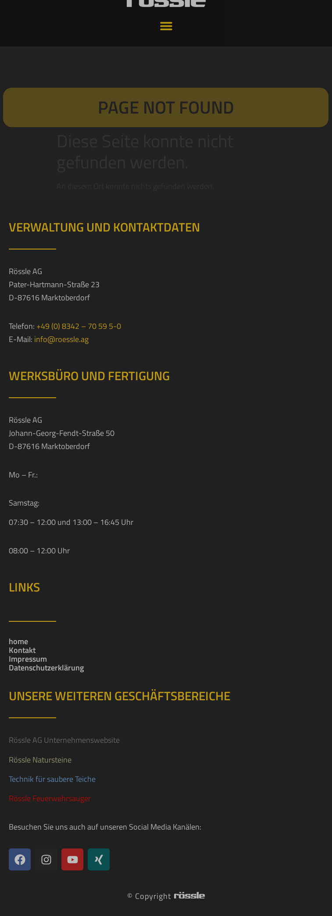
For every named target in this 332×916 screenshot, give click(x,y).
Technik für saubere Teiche (52, 779)
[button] (166, 18)
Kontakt (22, 650)
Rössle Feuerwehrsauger (50, 798)
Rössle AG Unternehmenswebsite (64, 740)
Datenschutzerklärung (46, 667)
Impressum (28, 659)
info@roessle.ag (61, 339)
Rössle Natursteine (40, 760)
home (18, 641)
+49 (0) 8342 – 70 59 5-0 (78, 326)
